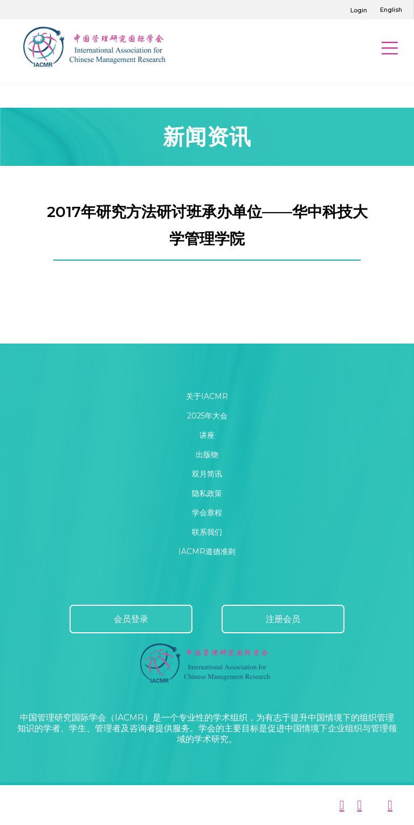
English (391, 9)
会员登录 (131, 619)
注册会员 (283, 619)
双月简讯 (207, 474)
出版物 (207, 454)
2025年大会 (207, 416)
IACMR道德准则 (207, 551)
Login (358, 10)
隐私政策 (207, 493)
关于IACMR (207, 396)
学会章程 (207, 513)
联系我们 (207, 532)
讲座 (207, 435)
